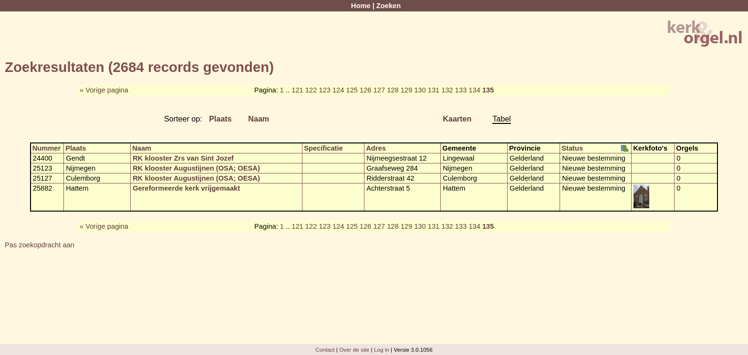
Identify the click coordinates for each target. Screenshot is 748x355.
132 (447, 90)
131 (433, 90)
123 (324, 90)
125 (351, 90)
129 (406, 90)
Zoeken (388, 6)
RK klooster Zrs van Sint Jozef (183, 158)
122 (311, 90)
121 (297, 90)
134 (474, 90)
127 (379, 90)
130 (420, 90)
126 (365, 90)
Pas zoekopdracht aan (39, 245)
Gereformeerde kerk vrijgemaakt (186, 188)
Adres (376, 148)
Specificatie (323, 148)
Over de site (354, 349)
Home (361, 6)
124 (338, 90)
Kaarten (457, 118)
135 (488, 90)
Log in (381, 349)
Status (572, 148)
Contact (324, 349)
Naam (258, 118)
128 (392, 90)
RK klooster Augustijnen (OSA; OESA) (196, 168)
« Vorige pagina (104, 90)
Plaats (220, 118)
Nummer (46, 148)
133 (461, 90)
